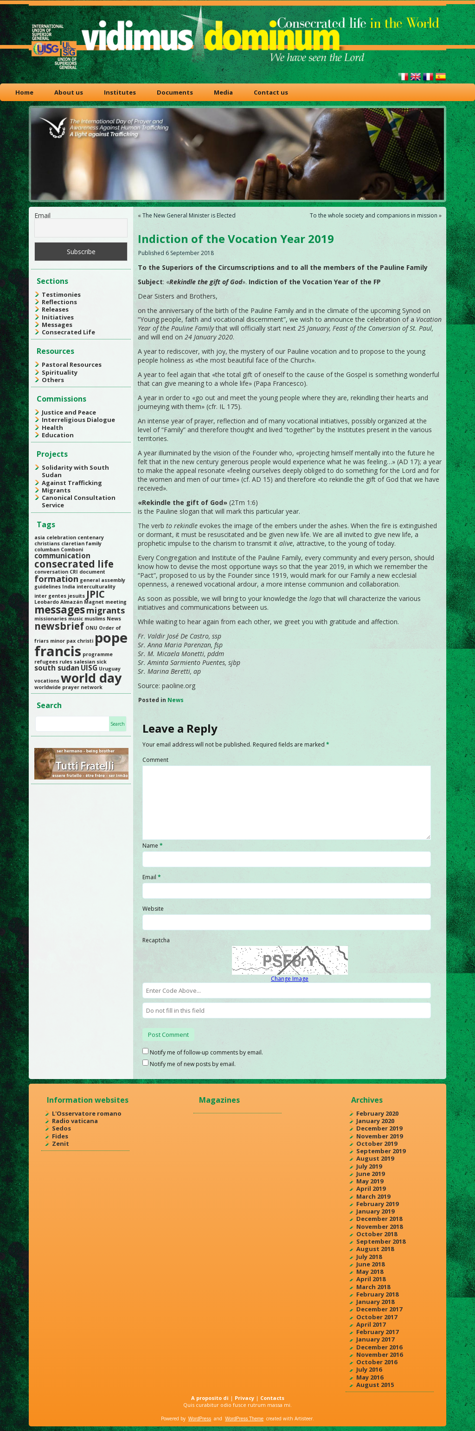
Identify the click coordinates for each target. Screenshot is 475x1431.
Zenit (60, 1143)
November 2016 (379, 1354)
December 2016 (379, 1347)
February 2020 (377, 1113)
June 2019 (370, 1173)
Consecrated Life (68, 332)
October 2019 (376, 1143)
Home (24, 92)
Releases (55, 309)
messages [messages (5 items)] (59, 609)
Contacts (272, 1397)
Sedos (61, 1128)
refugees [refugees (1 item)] (46, 661)
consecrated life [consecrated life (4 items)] (74, 563)
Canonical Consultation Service (79, 501)
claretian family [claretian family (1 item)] (81, 543)
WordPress (199, 1418)
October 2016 (376, 1362)
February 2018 (377, 1294)
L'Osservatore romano (87, 1113)
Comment (155, 760)
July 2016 (369, 1369)
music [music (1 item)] (75, 618)
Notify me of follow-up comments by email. (206, 1052)
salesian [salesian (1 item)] (84, 661)
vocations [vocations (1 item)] (46, 680)
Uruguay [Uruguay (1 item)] (110, 668)
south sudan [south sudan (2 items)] (56, 667)
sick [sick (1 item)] (101, 661)
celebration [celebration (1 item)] (61, 537)
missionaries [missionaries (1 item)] (50, 618)
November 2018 (379, 1226)
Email (42, 215)
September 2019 (380, 1151)
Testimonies (61, 294)
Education (58, 435)
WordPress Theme (244, 1418)
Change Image (289, 979)
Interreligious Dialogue (78, 419)
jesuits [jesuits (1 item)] (76, 596)
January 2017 (375, 1339)
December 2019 (379, 1128)
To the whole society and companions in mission (373, 215)
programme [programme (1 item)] (98, 654)
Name (152, 846)
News (175, 700)
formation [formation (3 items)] (56, 578)
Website (153, 909)
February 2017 (377, 1332)
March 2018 (373, 1287)
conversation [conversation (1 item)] (51, 572)
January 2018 (375, 1301)
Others (53, 380)
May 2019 (369, 1181)
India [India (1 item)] (68, 586)
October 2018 (376, 1234)
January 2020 (375, 1121)
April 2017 (370, 1324)
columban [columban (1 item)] (46, 549)
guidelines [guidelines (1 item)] (47, 586)
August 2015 (375, 1384)
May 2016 (369, 1377)
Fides (60, 1136)
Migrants (56, 490)
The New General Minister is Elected (189, 215)
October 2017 (376, 1317)
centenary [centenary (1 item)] (90, 537)
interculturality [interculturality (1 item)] (96, 586)
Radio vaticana (75, 1121)
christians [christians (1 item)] (47, 543)
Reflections (59, 302)
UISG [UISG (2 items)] (89, 667)
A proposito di (210, 1397)
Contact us (271, 92)
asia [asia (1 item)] (39, 537)
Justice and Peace (69, 412)
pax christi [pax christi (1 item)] (79, 641)
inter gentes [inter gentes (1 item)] (50, 596)
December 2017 (379, 1309)
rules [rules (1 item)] (65, 661)
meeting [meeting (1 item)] (116, 602)
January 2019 (375, 1211)
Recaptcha (156, 940)
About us (68, 92)
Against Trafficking (72, 483)
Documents (175, 92)
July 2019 (369, 1166)
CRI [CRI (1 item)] (74, 572)
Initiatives (58, 317)
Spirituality (59, 372)
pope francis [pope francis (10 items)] (81, 644)
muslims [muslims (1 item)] (94, 618)
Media (223, 92)
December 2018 (379, 1218)
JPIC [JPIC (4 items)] (95, 594)
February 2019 (377, 1204)
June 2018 (370, 1264)
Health (52, 427)
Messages (57, 324)
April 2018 (370, 1279)
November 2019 (379, 1136)
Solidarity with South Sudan (75, 471)
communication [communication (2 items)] (62, 555)
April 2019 (370, 1188)
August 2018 (375, 1249)
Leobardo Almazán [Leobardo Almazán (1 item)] (58, 602)
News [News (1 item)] (114, 618)
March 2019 (373, 1196)
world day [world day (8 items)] (91, 677)
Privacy (244, 1397)
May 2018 (369, 1271)
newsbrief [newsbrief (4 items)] (59, 626)
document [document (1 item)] (92, 572)
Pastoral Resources (72, 364)
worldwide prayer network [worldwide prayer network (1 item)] (68, 687)
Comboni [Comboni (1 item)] (72, 549)
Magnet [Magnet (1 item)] (94, 602)
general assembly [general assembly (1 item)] (102, 580)
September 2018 (380, 1241)
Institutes (120, 92)
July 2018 (369, 1256)
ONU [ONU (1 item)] (91, 628)
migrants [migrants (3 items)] (105, 610)
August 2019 (375, 1158)
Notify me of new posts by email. (193, 1064)
